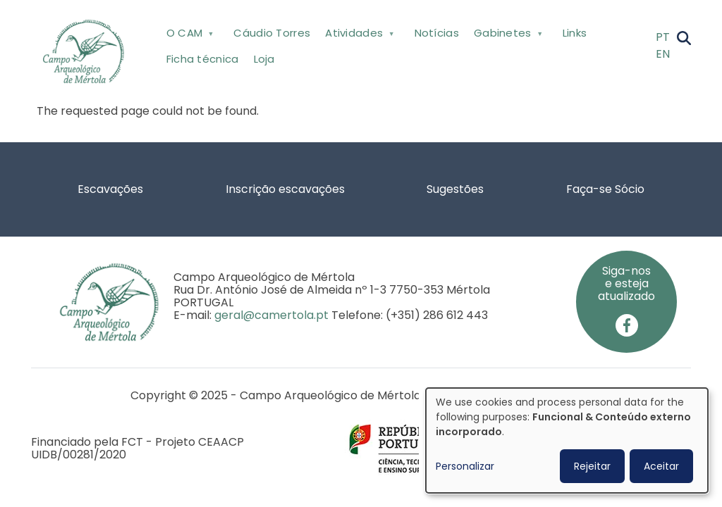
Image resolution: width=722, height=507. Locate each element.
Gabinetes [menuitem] (506, 35)
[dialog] (567, 440)
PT (663, 37)
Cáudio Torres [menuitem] (271, 32)
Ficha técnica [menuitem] (202, 58)
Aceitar (661, 466)
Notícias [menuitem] (437, 32)
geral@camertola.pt (271, 315)
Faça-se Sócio (605, 189)
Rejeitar (592, 466)
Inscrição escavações (285, 189)
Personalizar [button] (465, 466)
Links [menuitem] (575, 32)
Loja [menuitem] (264, 58)
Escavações (110, 189)
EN (663, 54)
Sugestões (455, 189)
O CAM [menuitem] (189, 35)
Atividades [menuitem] (358, 35)
